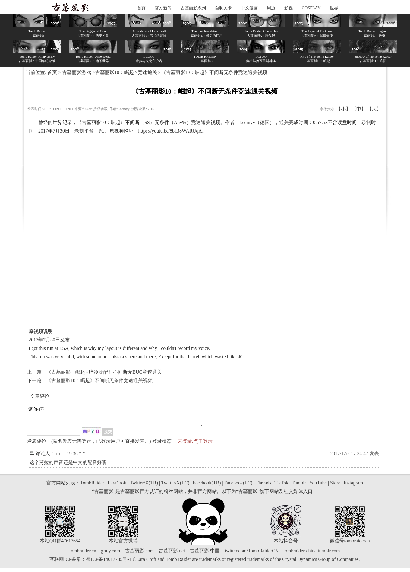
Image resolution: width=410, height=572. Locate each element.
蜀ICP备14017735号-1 (108, 562)
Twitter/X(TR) (144, 486)
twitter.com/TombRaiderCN (252, 554)
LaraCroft (117, 486)
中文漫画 (249, 8)
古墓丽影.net (172, 554)
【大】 (374, 108)
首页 (141, 8)
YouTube (318, 486)
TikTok (281, 486)
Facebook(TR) (207, 486)
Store (335, 486)
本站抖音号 (286, 544)
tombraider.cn (83, 554)
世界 (334, 8)
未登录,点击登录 (195, 444)
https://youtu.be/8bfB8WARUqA (170, 130)
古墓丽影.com (139, 554)
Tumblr (299, 486)
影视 (288, 8)
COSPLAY (311, 8)
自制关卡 (223, 8)
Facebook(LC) (238, 486)
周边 (271, 8)
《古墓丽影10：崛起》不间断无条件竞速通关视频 (99, 380)
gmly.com (110, 554)
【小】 (343, 108)
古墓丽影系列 (193, 8)
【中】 (359, 108)
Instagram (353, 486)
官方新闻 (163, 8)
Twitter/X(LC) (175, 486)
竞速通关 (147, 72)
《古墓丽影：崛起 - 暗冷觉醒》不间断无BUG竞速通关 (104, 372)
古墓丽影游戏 (76, 72)
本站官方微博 (123, 544)
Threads (263, 486)
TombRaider (92, 486)
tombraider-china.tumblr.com (311, 554)
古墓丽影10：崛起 (114, 72)
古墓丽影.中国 (205, 554)
